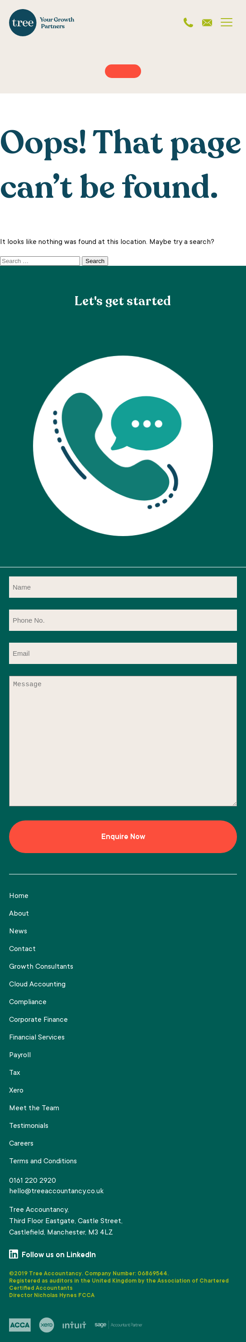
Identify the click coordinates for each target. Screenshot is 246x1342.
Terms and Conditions (43, 1161)
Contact (22, 949)
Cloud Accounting (37, 985)
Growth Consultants (41, 967)
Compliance (28, 1002)
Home (18, 896)
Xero (16, 1091)
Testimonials (28, 1126)
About (19, 914)
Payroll (20, 1055)
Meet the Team (34, 1108)
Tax (14, 1073)
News (18, 931)
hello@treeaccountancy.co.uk (56, 1191)
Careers (21, 1144)
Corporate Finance (38, 1020)
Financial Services (37, 1038)
